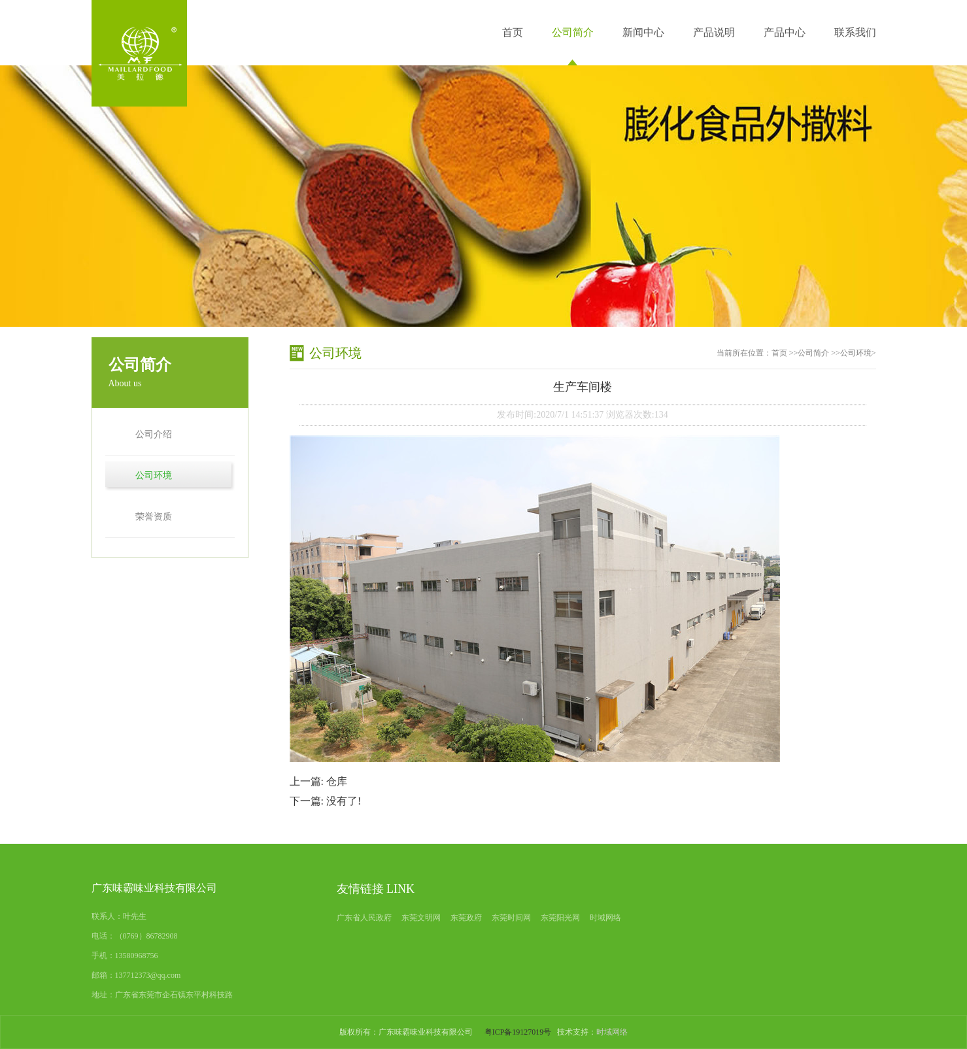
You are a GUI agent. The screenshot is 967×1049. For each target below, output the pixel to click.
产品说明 (714, 32)
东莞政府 (466, 917)
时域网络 (605, 917)
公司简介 (573, 32)
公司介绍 (153, 434)
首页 (512, 32)
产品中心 (785, 32)
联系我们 (855, 32)
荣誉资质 (153, 517)
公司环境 (153, 475)
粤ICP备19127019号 (518, 1032)
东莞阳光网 (560, 917)
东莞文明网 (421, 917)
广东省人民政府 (364, 917)
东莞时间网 (511, 917)
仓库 (336, 781)
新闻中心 (643, 32)
